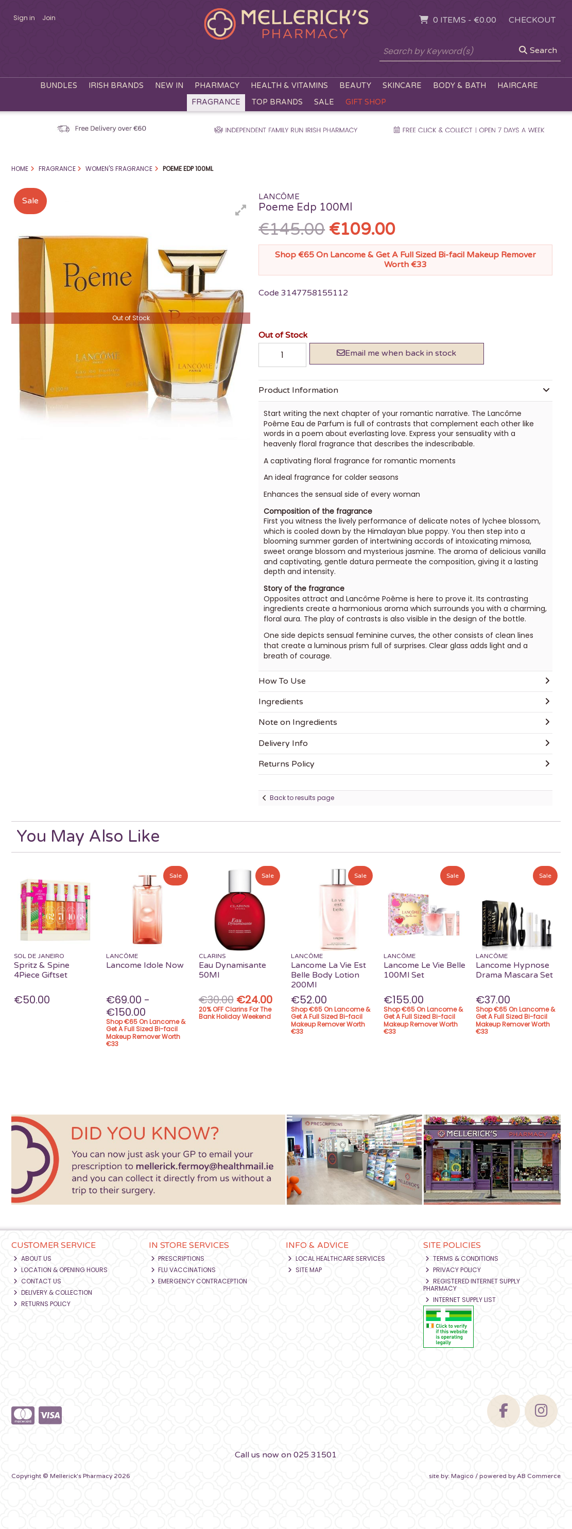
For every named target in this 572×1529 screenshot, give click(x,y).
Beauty (355, 85)
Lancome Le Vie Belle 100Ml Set (424, 970)
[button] (241, 210)
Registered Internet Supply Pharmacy (471, 1285)
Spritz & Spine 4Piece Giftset (42, 970)
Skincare (402, 85)
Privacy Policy (453, 1269)
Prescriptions (178, 1258)
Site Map (305, 1269)
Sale (324, 102)
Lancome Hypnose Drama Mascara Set (514, 970)
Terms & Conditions (461, 1258)
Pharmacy (217, 85)
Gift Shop (365, 102)
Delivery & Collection (52, 1292)
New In (169, 85)
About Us (32, 1258)
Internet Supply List (460, 1299)
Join (49, 17)
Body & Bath (459, 85)
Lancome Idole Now (145, 965)
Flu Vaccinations (183, 1269)
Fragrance (216, 102)
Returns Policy (42, 1303)
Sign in (24, 17)
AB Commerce (539, 1476)
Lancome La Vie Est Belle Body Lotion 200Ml (328, 975)
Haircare (517, 85)
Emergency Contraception (199, 1281)
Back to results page (302, 797)
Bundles (58, 85)
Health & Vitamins (289, 85)
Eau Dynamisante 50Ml (232, 970)
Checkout (532, 20)
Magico (462, 1476)
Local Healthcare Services (336, 1258)
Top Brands (277, 102)
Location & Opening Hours (60, 1269)
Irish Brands (116, 85)
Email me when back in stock (396, 353)
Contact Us (37, 1281)
